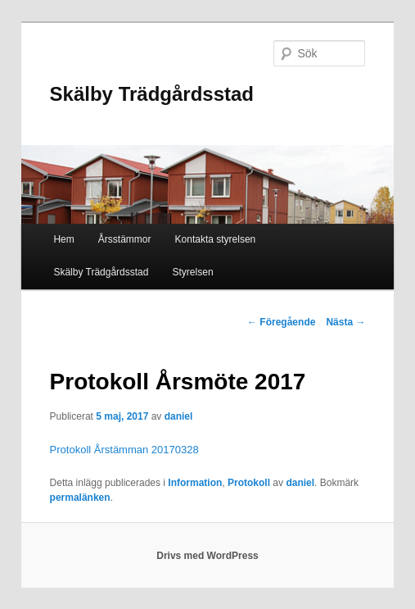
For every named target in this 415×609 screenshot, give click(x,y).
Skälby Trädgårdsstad (152, 94)
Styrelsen (193, 272)
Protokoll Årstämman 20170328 (124, 449)
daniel (179, 416)
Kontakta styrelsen (215, 239)
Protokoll (249, 483)
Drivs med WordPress (207, 555)
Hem (63, 239)
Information (195, 483)
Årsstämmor (124, 239)
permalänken (80, 497)
